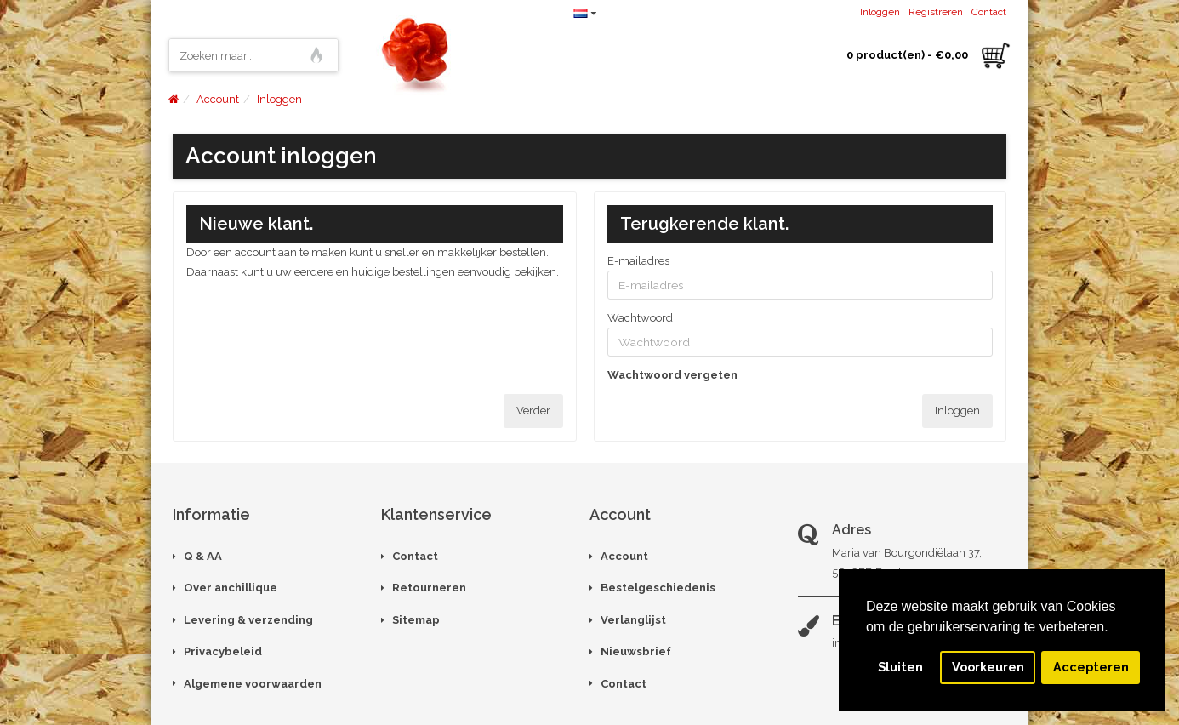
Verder (533, 410)
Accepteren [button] (1091, 666)
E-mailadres (638, 260)
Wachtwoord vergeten (672, 374)
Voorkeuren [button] (988, 666)
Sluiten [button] (900, 666)
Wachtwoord (640, 317)
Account (217, 99)
